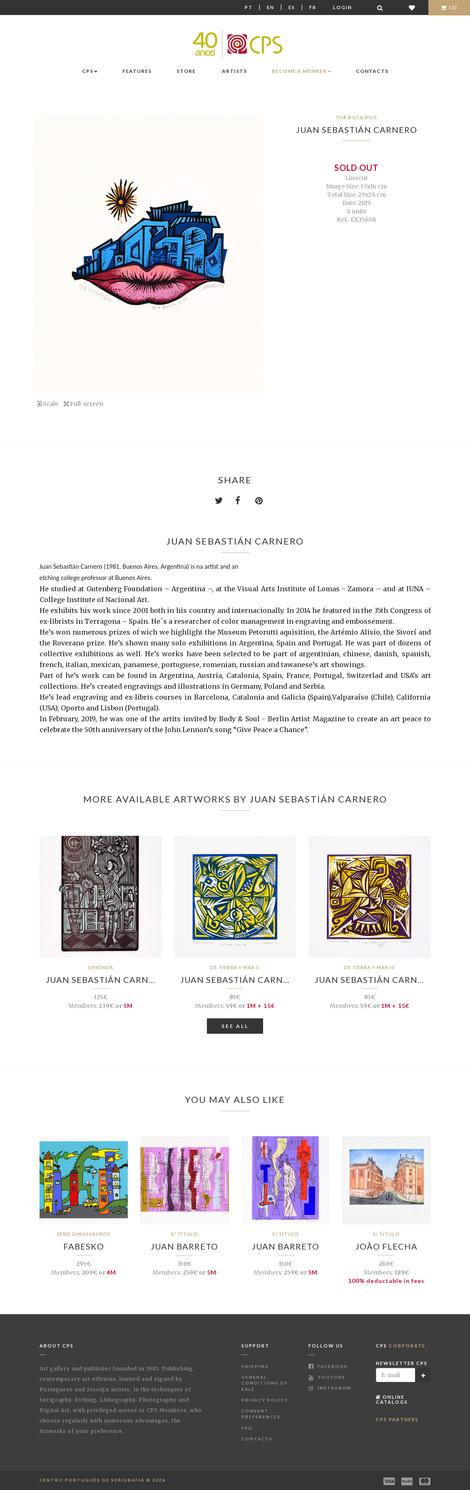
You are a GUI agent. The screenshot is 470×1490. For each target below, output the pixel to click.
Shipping (255, 1366)
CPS (89, 71)
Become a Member (301, 71)
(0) (449, 7)
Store (186, 71)
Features (137, 71)
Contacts (372, 71)
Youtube (327, 1377)
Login (342, 7)
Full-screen (83, 404)
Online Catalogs (392, 1399)
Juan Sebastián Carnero (356, 130)
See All (235, 1026)
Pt (249, 7)
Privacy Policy (264, 1400)
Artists (234, 71)
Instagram (329, 1387)
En (270, 7)
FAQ (247, 1427)
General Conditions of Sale (264, 1383)
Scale (47, 404)
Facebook (328, 1366)
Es (291, 7)
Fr (312, 7)
